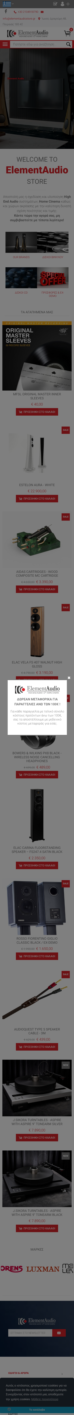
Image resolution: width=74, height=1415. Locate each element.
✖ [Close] (69, 677)
